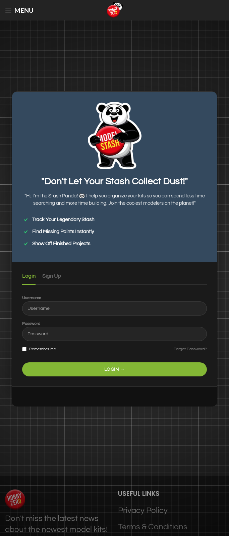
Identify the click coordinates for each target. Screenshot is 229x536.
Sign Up (51, 276)
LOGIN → (114, 369)
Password (31, 324)
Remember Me (39, 349)
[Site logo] (114, 9)
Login (29, 276)
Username (31, 298)
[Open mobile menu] (19, 10)
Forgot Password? (190, 349)
